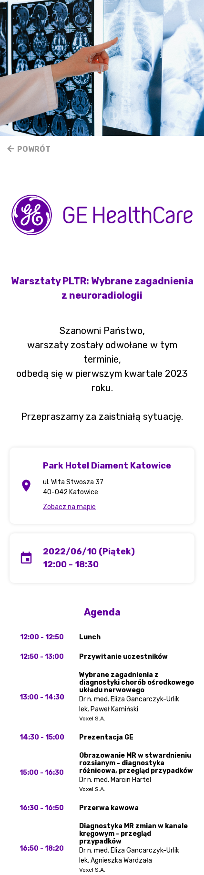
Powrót (28, 149)
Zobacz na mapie (69, 507)
